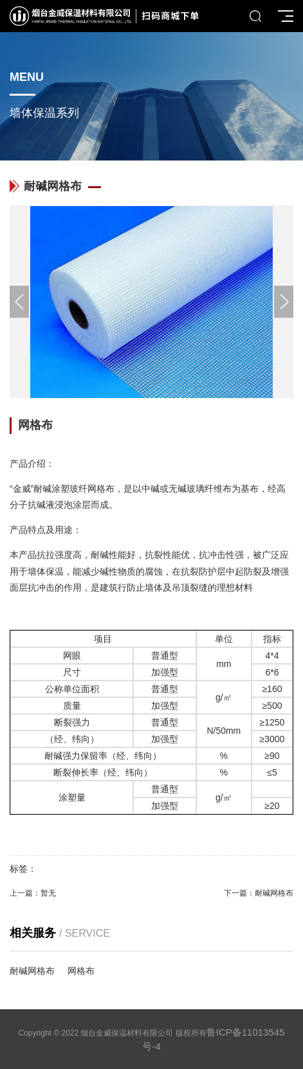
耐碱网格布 (274, 893)
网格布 (81, 971)
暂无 (48, 893)
